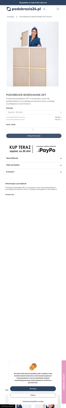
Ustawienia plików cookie (33, 401)
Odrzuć (33, 395)
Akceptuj (33, 389)
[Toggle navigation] (58, 9)
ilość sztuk (11, 125)
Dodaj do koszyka (35, 136)
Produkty (10, 17)
